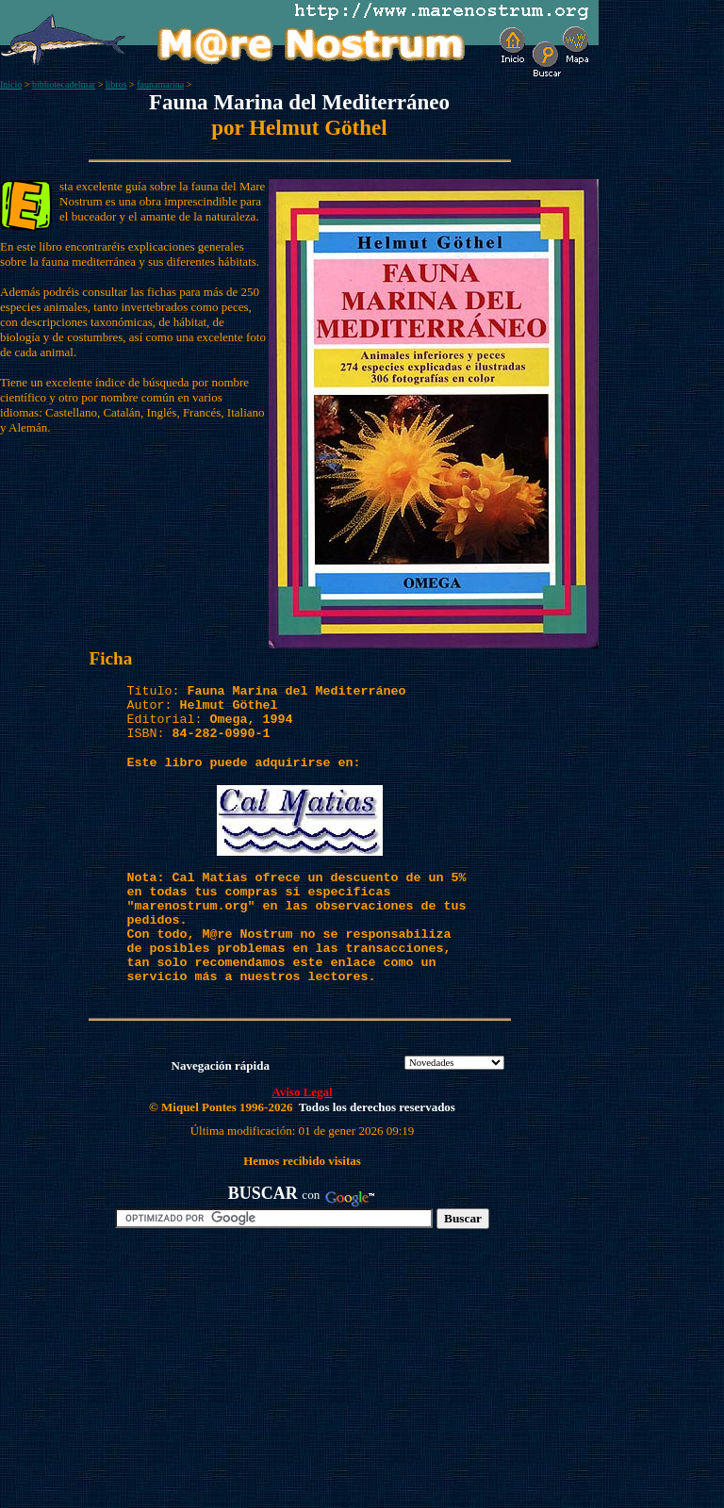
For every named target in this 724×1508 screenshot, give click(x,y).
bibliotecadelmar (63, 84)
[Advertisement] (217, 1376)
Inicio (11, 84)
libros (116, 84)
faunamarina (160, 84)
